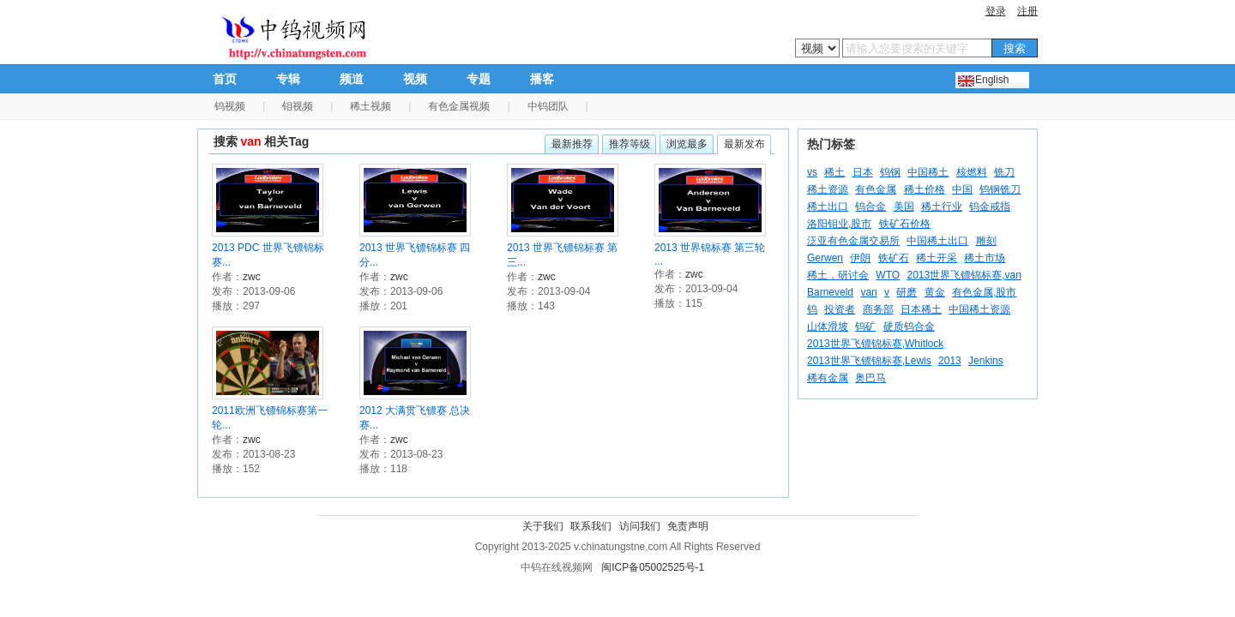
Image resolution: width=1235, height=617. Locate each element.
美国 (904, 207)
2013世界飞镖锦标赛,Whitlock (875, 344)
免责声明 (687, 526)
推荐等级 (629, 144)
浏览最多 (687, 144)
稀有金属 (827, 378)
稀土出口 (827, 207)
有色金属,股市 (984, 292)
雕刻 (986, 241)
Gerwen (825, 258)
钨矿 (865, 326)
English (992, 80)
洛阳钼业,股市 (839, 224)
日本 (862, 172)
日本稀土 (921, 309)
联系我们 (590, 526)
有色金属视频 (459, 106)
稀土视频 (370, 106)
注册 (1027, 11)
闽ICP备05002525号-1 (652, 567)
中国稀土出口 (937, 241)
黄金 (935, 292)
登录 (995, 11)
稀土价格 (924, 189)
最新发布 (744, 144)
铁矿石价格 (905, 224)
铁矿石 (893, 258)
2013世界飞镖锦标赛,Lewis (869, 361)
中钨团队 (548, 106)
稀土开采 (936, 258)
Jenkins (985, 361)
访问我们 (639, 526)
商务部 (878, 309)
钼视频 (297, 106)
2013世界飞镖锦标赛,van (964, 275)
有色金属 (875, 189)
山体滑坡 (827, 326)
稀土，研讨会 (838, 275)
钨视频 (229, 106)
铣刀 (1004, 172)
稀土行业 (941, 207)
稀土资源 (827, 189)
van (868, 292)
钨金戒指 (989, 207)
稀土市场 (984, 258)
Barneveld (830, 292)
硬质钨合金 (909, 326)
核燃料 (971, 172)
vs (812, 172)
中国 (962, 189)
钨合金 (870, 207)
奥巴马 (870, 378)
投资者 (839, 309)
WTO (888, 275)
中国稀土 (928, 172)
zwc (252, 277)
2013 (949, 361)
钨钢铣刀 (1000, 189)
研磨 (906, 292)
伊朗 (860, 258)
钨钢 (890, 172)
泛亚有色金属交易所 (853, 241)
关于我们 (542, 526)
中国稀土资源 (979, 309)
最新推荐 (572, 144)
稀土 (834, 172)
